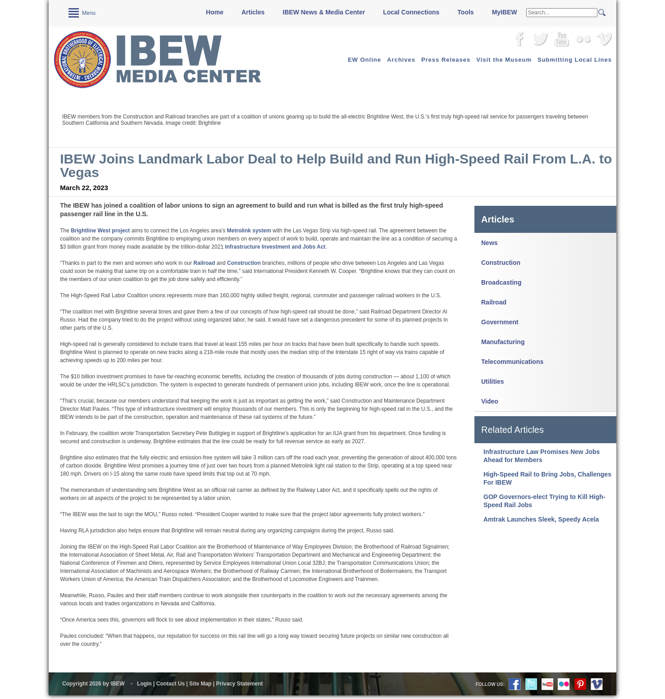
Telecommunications (512, 361)
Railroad (493, 302)
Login (144, 684)
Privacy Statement (239, 684)
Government (499, 322)
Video (489, 401)
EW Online (364, 59)
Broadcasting (501, 282)
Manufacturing (502, 341)
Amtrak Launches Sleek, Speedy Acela (541, 519)
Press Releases (445, 59)
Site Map (200, 684)
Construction (500, 262)
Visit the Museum (504, 59)
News (489, 242)
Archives (401, 59)
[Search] (561, 12)
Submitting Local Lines (574, 59)
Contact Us (170, 684)
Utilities (492, 381)
